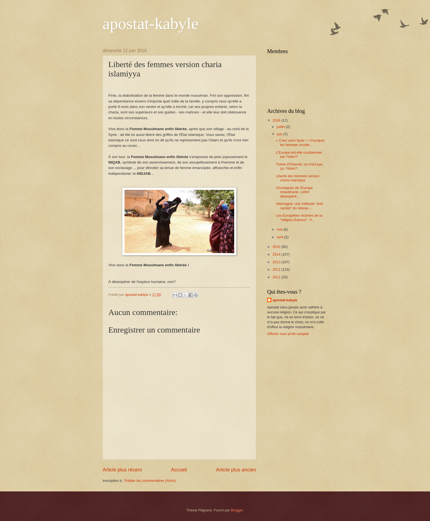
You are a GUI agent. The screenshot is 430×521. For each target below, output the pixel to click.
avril (280, 237)
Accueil (179, 470)
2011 (277, 277)
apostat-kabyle (151, 24)
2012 (277, 269)
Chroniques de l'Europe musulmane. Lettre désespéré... (294, 192)
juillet (281, 127)
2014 (277, 254)
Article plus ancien (236, 470)
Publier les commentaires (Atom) (150, 481)
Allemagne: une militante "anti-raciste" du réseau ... (300, 206)
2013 (277, 262)
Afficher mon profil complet (288, 334)
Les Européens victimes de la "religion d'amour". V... (299, 217)
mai (280, 229)
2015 (277, 247)
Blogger (237, 510)
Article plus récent (122, 470)
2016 (277, 120)
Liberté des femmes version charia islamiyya (297, 178)
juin (280, 134)
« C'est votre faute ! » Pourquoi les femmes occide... (300, 142)
